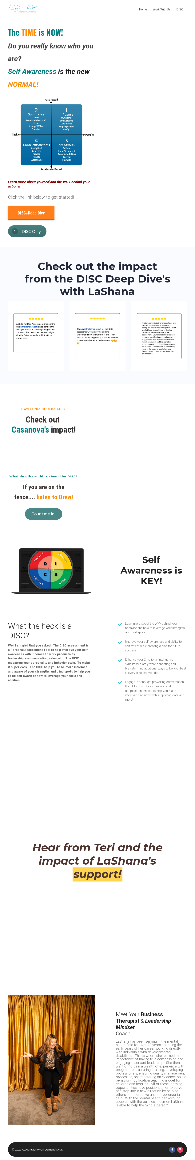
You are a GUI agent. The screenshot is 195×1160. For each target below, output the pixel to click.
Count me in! (44, 514)
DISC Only (26, 231)
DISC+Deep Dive (31, 213)
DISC (179, 9)
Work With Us (162, 9)
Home (143, 9)
